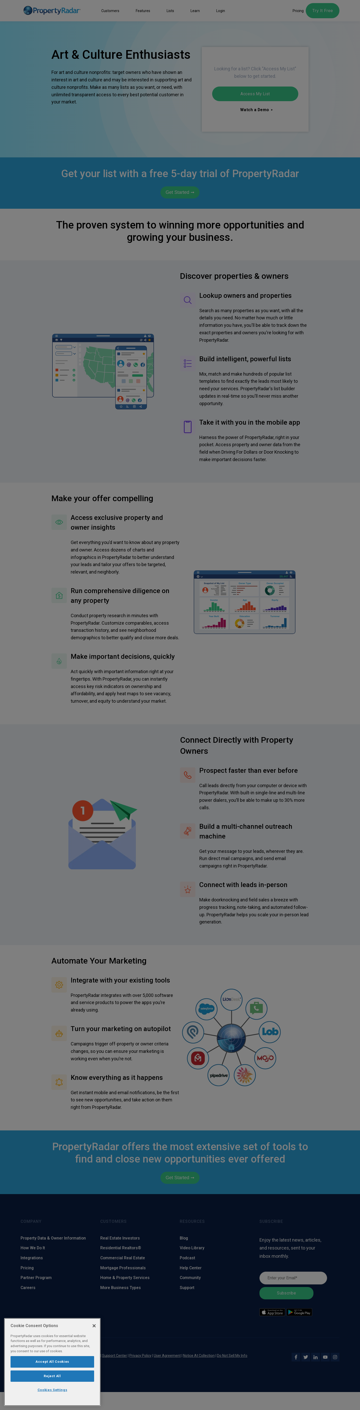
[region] (52, 1362)
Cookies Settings (52, 1390)
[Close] (94, 1325)
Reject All (52, 1376)
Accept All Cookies (52, 1362)
